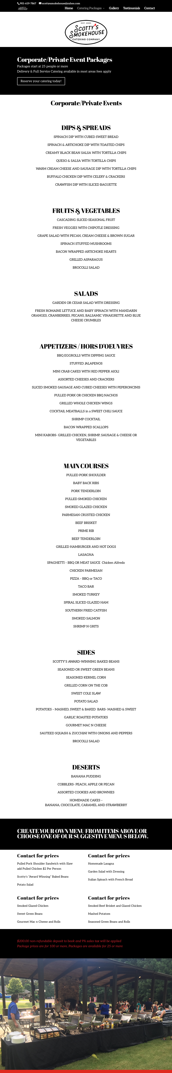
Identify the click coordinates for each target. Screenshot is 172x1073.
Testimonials (131, 8)
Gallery (114, 8)
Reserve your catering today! (41, 81)
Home (69, 8)
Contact (149, 8)
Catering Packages (89, 8)
